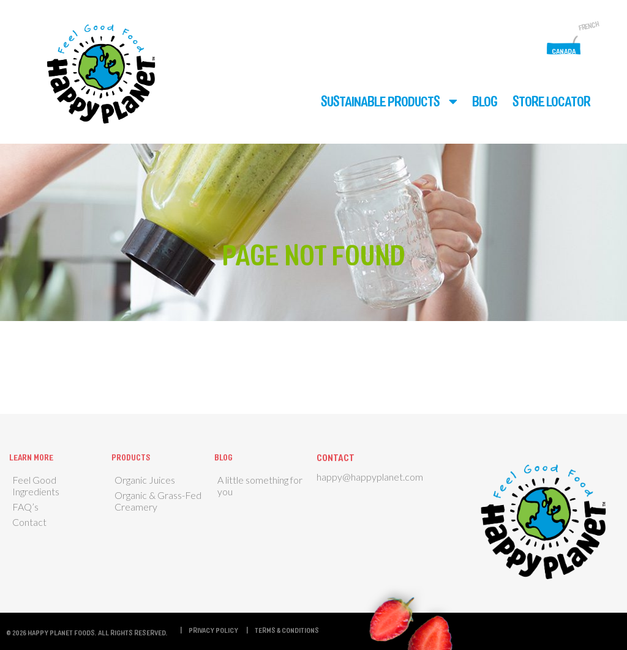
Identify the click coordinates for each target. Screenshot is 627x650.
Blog (484, 101)
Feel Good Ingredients (35, 485)
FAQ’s (25, 506)
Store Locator (551, 101)
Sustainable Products (380, 101)
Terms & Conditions (287, 630)
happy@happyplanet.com (370, 476)
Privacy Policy (213, 630)
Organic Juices (145, 480)
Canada (564, 50)
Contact (29, 522)
